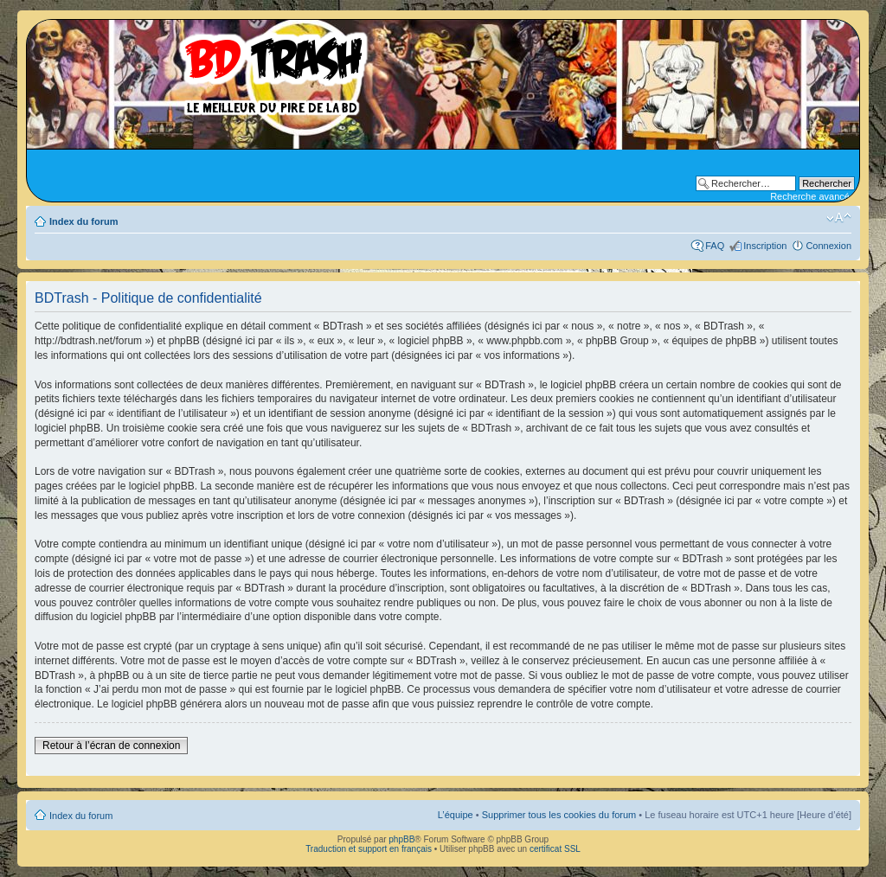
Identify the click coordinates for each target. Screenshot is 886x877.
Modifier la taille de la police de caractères (838, 218)
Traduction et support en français (368, 849)
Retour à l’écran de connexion (111, 745)
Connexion (828, 245)
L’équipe (455, 815)
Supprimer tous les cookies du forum (559, 815)
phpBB (401, 839)
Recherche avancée (812, 196)
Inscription (764, 245)
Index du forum (83, 221)
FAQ (714, 245)
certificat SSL (555, 849)
